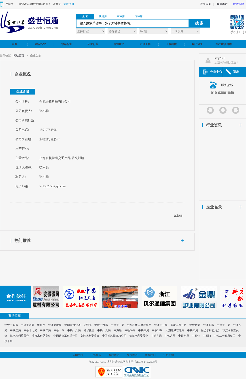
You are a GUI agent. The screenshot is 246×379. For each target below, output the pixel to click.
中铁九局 (156, 335)
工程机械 (171, 44)
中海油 (118, 330)
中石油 (207, 335)
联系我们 (150, 355)
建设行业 (40, 44)
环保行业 (92, 44)
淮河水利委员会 (41, 335)
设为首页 (205, 4)
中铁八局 (170, 335)
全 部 (85, 16)
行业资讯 (214, 125)
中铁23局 (192, 330)
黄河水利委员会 (90, 335)
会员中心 (216, 71)
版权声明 (114, 355)
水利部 (41, 325)
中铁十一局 (223, 325)
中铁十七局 (30, 330)
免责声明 (132, 355)
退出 (236, 71)
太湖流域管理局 (174, 330)
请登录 (57, 4)
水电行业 (66, 44)
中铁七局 (183, 335)
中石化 (196, 335)
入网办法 (77, 355)
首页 (14, 44)
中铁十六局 (101, 325)
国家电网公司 (178, 325)
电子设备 (197, 44)
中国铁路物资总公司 (114, 335)
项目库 (103, 16)
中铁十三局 (117, 325)
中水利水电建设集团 (139, 325)
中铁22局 (157, 330)
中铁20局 (130, 330)
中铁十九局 (104, 330)
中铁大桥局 (55, 325)
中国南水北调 (72, 325)
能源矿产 (119, 44)
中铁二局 (45, 330)
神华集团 (89, 330)
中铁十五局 (11, 325)
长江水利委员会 (138, 335)
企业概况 (23, 74)
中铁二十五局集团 (224, 335)
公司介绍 (168, 355)
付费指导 (238, 4)
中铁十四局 (27, 325)
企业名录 (214, 207)
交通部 (87, 325)
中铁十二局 (161, 325)
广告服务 (96, 355)
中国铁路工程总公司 (65, 335)
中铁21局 (143, 330)
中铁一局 (59, 330)
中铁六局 (194, 325)
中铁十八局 (74, 330)
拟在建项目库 (224, 44)
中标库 (121, 16)
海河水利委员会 (19, 335)
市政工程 (145, 44)
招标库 (139, 16)
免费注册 (68, 4)
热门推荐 (23, 240)
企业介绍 (22, 91)
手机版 (10, 4)
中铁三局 (15, 330)
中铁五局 (208, 325)
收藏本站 (222, 4)
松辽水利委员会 (210, 330)
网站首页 (18, 55)
